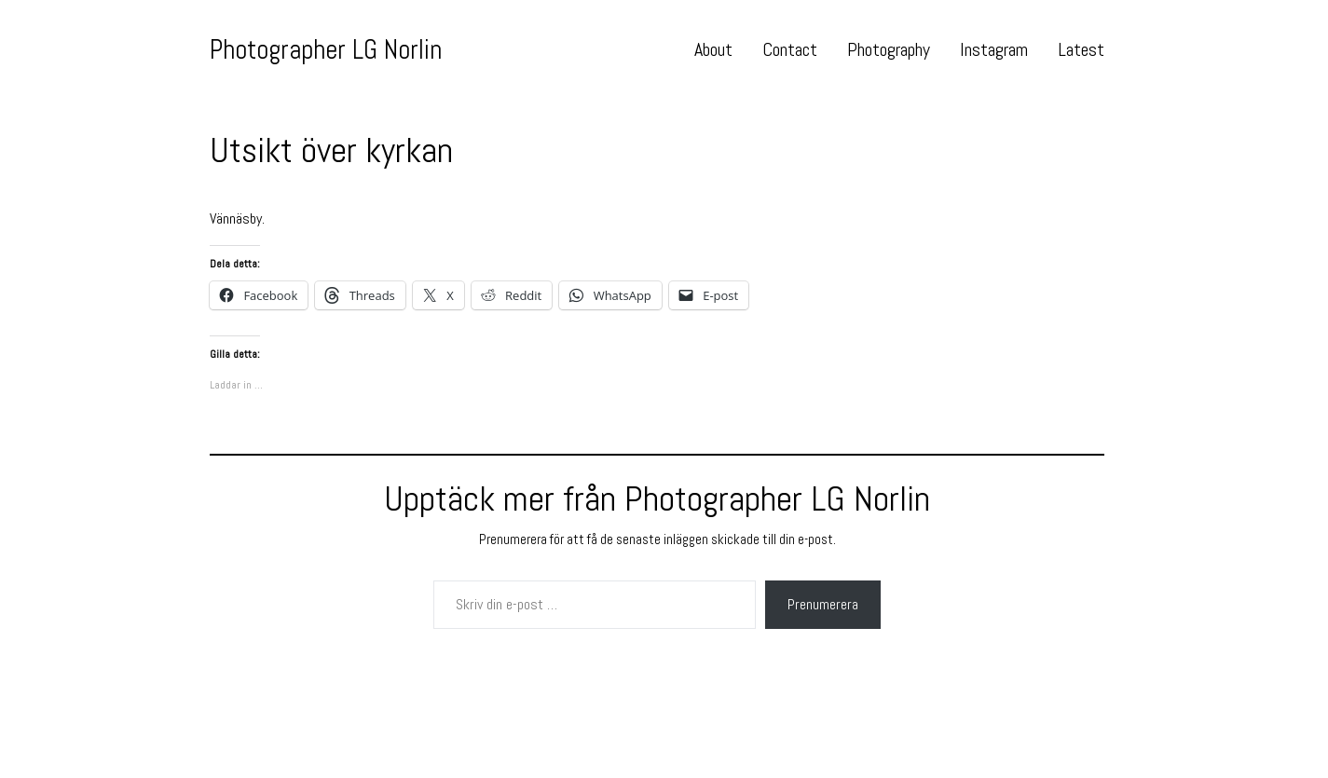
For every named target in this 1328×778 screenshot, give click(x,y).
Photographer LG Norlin (326, 49)
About (713, 49)
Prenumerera (822, 604)
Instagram (994, 49)
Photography (888, 49)
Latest (1081, 49)
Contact (789, 49)
